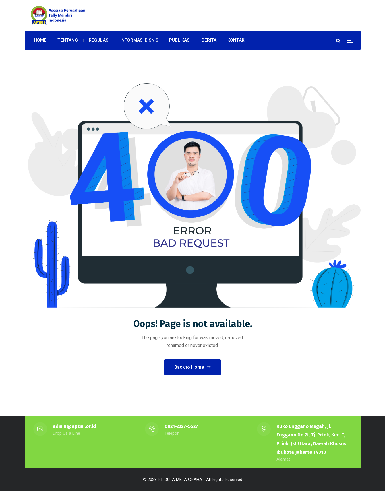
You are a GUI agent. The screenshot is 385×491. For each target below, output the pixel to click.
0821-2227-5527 (181, 426)
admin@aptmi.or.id (74, 426)
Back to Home (192, 367)
